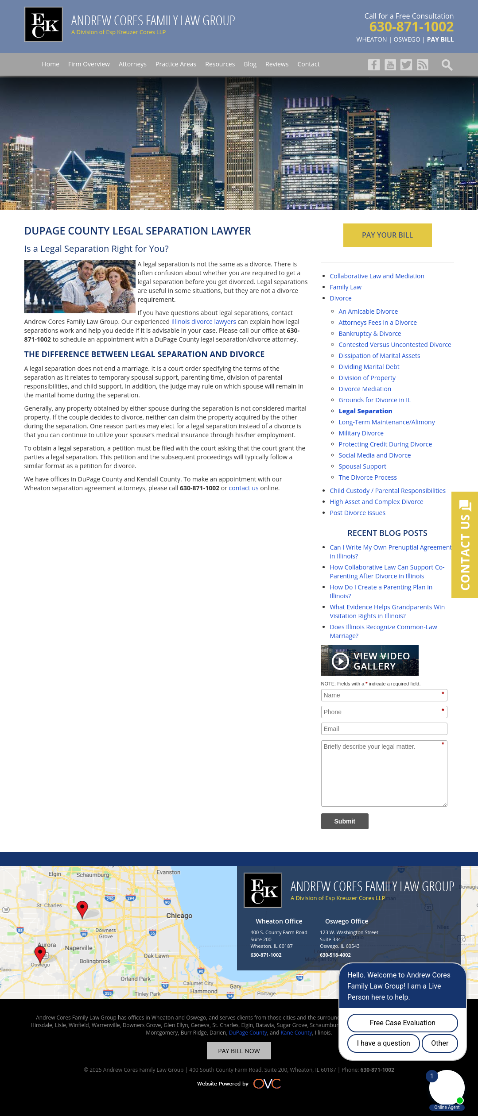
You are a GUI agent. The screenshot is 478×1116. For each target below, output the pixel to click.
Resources (220, 64)
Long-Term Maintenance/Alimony (387, 422)
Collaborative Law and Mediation (377, 276)
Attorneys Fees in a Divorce (378, 322)
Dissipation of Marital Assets (379, 355)
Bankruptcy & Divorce (370, 333)
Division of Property (367, 377)
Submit (344, 821)
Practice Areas (175, 64)
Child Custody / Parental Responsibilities (388, 490)
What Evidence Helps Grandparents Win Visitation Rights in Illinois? (387, 611)
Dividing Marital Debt (369, 366)
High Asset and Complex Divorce (377, 501)
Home (51, 64)
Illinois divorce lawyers (203, 321)
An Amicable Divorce (368, 311)
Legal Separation (366, 411)
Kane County (296, 1032)
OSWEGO (407, 39)
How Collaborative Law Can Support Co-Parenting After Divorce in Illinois (387, 571)
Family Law (346, 287)
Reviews (276, 64)
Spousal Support (362, 466)
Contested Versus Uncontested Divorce (395, 344)
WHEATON (372, 39)
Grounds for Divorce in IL (375, 400)
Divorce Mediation (365, 389)
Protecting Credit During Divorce (385, 444)
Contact (308, 64)
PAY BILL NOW (239, 1051)
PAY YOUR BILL (387, 235)
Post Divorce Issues (358, 512)
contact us (244, 488)
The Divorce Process (368, 477)
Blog (250, 64)
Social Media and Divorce (375, 455)
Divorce (341, 298)
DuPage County (248, 1032)
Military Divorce (361, 433)
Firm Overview (89, 64)
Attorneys (133, 64)
